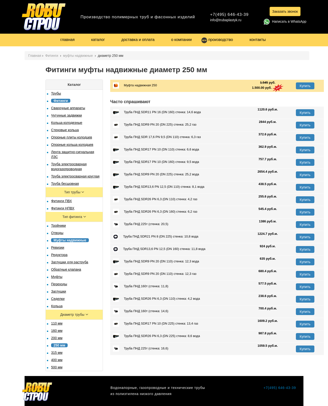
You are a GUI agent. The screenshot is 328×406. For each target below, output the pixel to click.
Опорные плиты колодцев (71, 137)
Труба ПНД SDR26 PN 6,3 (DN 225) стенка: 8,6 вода (156, 336)
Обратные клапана (66, 269)
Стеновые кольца (65, 130)
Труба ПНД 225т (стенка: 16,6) (140, 349)
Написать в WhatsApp (285, 21)
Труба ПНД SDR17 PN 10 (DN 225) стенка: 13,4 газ (155, 324)
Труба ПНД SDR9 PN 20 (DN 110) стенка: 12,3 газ (154, 274)
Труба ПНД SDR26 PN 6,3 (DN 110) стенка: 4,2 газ (155, 199)
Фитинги (52, 56)
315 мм (57, 353)
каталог (98, 40)
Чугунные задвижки (66, 115)
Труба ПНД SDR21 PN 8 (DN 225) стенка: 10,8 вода (155, 237)
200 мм (57, 338)
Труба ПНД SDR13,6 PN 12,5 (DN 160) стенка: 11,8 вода (159, 249)
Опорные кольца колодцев (72, 145)
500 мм (57, 367)
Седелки (57, 299)
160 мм (57, 331)
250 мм (59, 345)
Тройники (58, 226)
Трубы (56, 93)
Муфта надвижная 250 (135, 85)
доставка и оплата (138, 40)
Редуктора (59, 255)
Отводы (57, 233)
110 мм (57, 323)
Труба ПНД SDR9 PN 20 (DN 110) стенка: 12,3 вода (156, 261)
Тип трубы (72, 192)
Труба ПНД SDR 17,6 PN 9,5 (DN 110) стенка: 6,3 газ (157, 137)
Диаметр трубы (72, 315)
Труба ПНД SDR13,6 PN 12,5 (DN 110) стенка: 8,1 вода (158, 187)
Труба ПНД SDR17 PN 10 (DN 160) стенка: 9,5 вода (156, 162)
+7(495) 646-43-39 (229, 14)
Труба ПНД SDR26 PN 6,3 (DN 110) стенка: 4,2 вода (156, 299)
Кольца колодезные (66, 123)
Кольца (57, 306)
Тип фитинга (73, 217)
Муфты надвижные (70, 240)
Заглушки (58, 291)
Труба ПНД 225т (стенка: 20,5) (140, 224)
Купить (305, 86)
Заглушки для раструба (69, 262)
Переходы (59, 284)
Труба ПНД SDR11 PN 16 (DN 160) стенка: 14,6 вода (157, 112)
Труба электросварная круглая (75, 176)
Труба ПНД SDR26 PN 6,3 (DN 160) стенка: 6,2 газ (155, 212)
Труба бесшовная (65, 184)
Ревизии (57, 247)
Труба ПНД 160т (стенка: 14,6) (140, 311)
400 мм (57, 360)
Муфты (56, 277)
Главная (34, 56)
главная (67, 40)
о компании (181, 40)
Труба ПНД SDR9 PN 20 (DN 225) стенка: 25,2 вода (156, 174)
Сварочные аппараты (68, 108)
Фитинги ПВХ (61, 201)
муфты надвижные (78, 56)
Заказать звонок (285, 11)
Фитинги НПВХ (62, 208)
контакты (257, 40)
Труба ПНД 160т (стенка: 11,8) (140, 286)
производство (217, 40)
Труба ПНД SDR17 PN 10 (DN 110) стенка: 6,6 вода (156, 150)
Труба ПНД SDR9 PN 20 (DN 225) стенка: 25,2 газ (154, 125)
